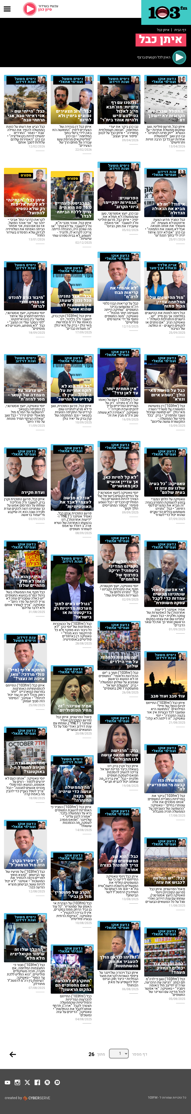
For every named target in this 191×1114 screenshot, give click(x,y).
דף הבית (180, 30)
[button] (7, 9)
